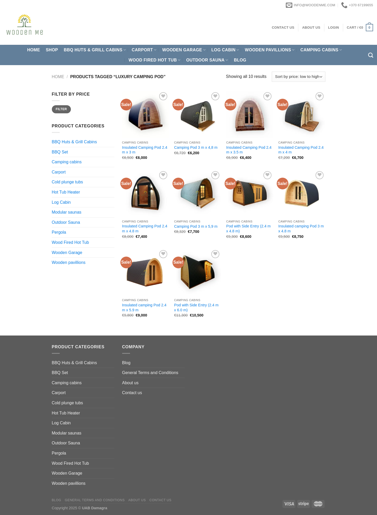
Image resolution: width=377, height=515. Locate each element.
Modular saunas (67, 212)
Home (33, 50)
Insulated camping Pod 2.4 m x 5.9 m (144, 307)
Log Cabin (225, 49)
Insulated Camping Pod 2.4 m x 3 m (144, 149)
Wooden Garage (184, 49)
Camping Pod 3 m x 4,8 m (195, 147)
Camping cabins (321, 49)
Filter (61, 109)
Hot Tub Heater (66, 192)
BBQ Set (60, 152)
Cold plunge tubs (67, 182)
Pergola (59, 232)
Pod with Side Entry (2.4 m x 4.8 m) (248, 228)
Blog (240, 60)
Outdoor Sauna (207, 60)
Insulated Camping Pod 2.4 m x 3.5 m (248, 149)
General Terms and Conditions (150, 372)
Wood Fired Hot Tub (154, 60)
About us (130, 383)
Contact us (132, 392)
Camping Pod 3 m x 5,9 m (195, 226)
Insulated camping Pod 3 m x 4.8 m (301, 228)
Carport (144, 49)
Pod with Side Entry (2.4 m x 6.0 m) (196, 307)
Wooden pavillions (270, 49)
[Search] (370, 55)
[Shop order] (298, 77)
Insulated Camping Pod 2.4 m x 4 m (301, 149)
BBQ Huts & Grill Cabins (95, 49)
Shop (52, 50)
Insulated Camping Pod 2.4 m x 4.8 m (144, 228)
